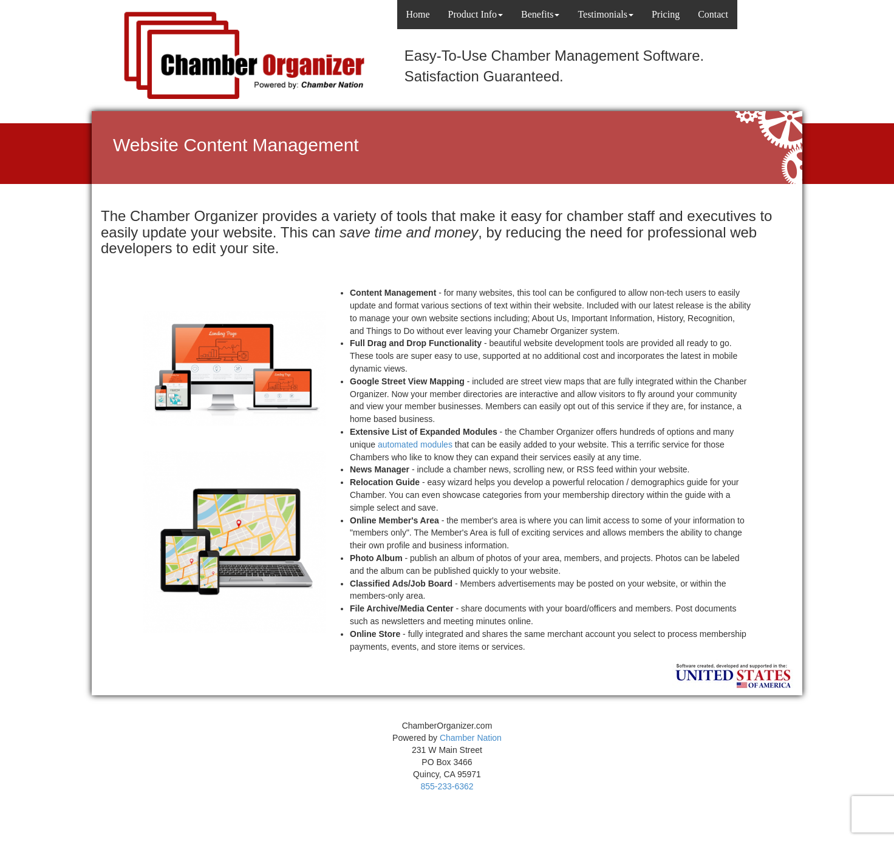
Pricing (666, 14)
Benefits (540, 14)
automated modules (415, 444)
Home (418, 14)
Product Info (475, 14)
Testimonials (605, 14)
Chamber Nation (471, 738)
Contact (713, 14)
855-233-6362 (446, 786)
